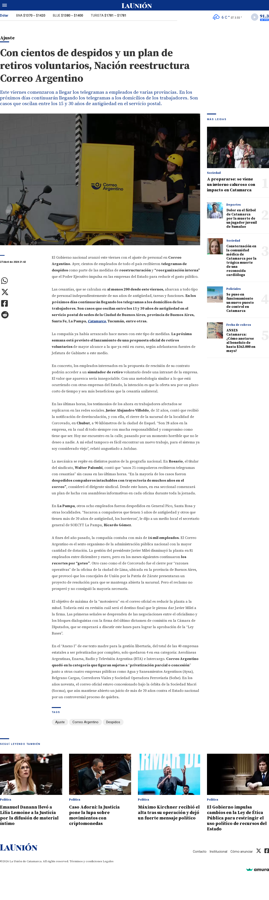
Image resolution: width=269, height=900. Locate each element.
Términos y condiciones (86, 862)
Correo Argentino (85, 723)
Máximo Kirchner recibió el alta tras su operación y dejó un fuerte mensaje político (168, 816)
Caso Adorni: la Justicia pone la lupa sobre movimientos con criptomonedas (96, 816)
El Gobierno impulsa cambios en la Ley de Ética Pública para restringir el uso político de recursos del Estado (238, 818)
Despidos (113, 723)
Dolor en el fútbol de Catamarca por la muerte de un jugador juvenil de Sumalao (241, 219)
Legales (108, 862)
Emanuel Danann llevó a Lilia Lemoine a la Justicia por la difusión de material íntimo (31, 816)
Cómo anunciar (241, 852)
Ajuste (60, 723)
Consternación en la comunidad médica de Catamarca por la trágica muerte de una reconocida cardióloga (241, 261)
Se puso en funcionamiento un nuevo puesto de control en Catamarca (240, 303)
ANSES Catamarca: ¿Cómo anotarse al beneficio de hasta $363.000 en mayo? (240, 341)
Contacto (198, 852)
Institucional (217, 852)
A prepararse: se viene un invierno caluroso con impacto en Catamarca (231, 185)
